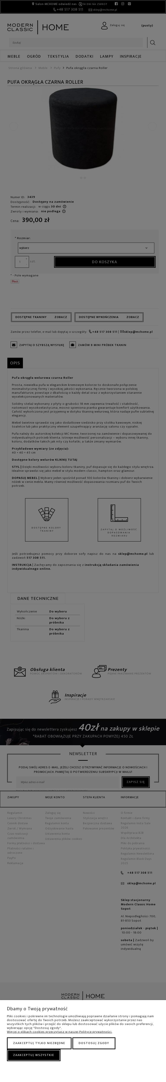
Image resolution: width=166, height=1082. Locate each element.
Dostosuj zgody (94, 1043)
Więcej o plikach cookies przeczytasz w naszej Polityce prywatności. (59, 1032)
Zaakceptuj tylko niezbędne (39, 1043)
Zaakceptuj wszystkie (33, 1055)
